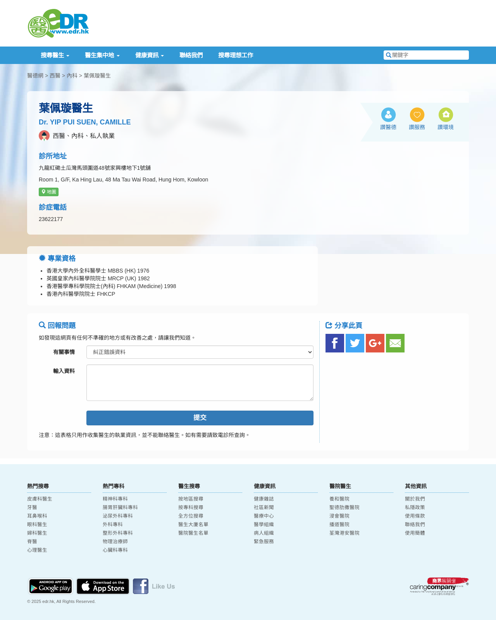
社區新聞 (264, 507)
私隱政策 (415, 507)
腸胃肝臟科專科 (120, 507)
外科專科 (113, 524)
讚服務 (417, 127)
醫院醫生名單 (193, 533)
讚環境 (445, 127)
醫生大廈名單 (193, 524)
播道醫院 (339, 524)
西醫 (55, 76)
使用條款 (415, 516)
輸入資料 (64, 371)
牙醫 (32, 507)
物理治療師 (115, 541)
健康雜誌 (264, 499)
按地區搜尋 (190, 499)
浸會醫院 (339, 516)
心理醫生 (37, 550)
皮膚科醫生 (39, 499)
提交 (200, 417)
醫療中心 (264, 516)
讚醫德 (388, 127)
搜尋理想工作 (235, 55)
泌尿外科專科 (118, 516)
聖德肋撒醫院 (344, 507)
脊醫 (32, 541)
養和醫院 (339, 499)
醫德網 (35, 76)
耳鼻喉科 (37, 516)
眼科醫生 (37, 524)
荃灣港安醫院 (344, 533)
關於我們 (415, 499)
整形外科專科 (118, 533)
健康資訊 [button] (149, 55)
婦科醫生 (37, 533)
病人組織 (264, 533)
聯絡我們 (191, 55)
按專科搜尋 (190, 507)
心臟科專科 (115, 550)
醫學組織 (264, 524)
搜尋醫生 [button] (55, 55)
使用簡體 (415, 533)
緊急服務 (264, 541)
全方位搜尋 (190, 516)
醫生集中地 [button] (102, 55)
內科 (72, 76)
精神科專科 (115, 499)
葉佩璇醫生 (97, 76)
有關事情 (64, 352)
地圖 (48, 192)
